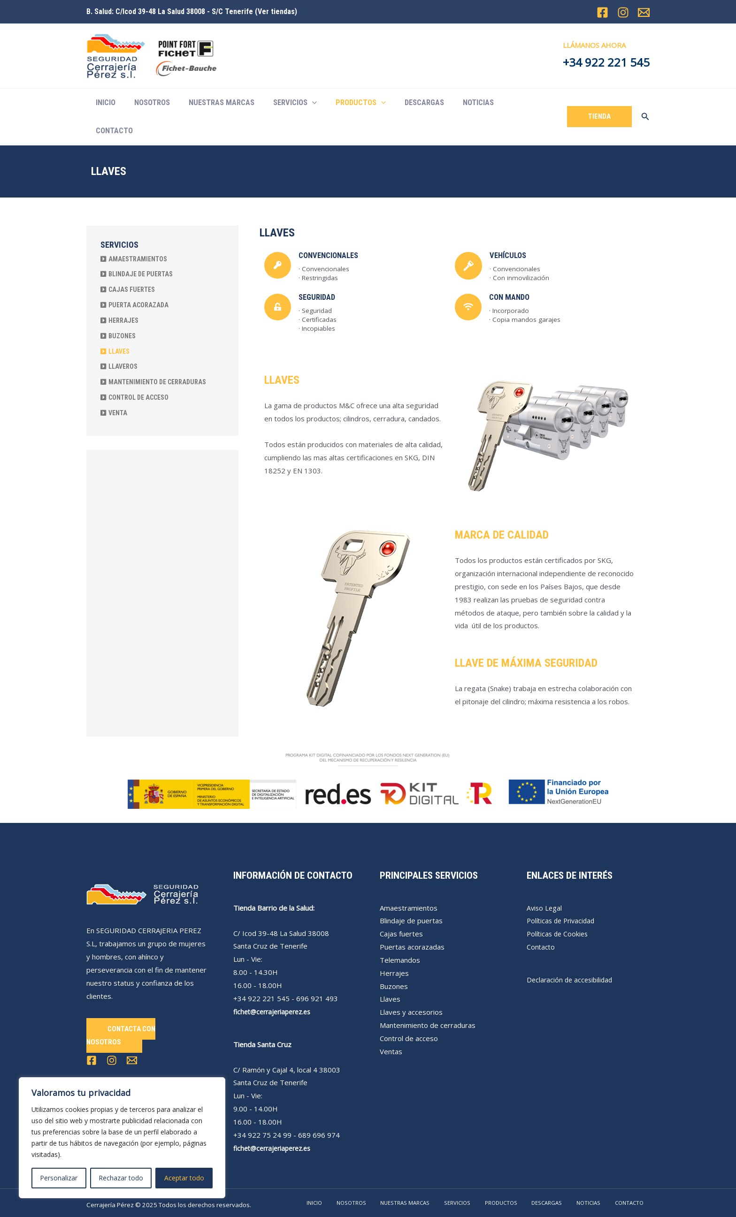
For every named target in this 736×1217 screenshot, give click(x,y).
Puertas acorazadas (412, 918)
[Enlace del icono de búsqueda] (645, 103)
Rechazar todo (121, 1177)
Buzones (394, 958)
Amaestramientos (408, 879)
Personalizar (58, 1177)
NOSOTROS (147, 102)
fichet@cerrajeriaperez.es (275, 983)
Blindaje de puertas (411, 892)
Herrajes (394, 945)
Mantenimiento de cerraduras (427, 997)
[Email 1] (644, 12)
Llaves (390, 970)
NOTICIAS (456, 102)
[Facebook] (602, 12)
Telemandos (400, 931)
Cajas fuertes (401, 905)
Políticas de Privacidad (563, 892)
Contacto (541, 918)
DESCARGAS (406, 102)
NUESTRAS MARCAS (213, 102)
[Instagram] (623, 12)
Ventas (391, 1023)
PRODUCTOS (346, 103)
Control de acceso (409, 1010)
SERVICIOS (284, 103)
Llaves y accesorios (411, 984)
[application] (301, 103)
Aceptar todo (184, 1177)
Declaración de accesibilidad (571, 951)
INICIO (104, 102)
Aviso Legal (545, 879)
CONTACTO (506, 102)
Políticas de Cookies (559, 905)
